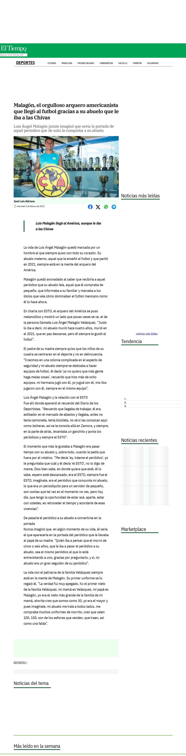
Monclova (67, 63)
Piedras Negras (86, 63)
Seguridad (152, 63)
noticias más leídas (147, 333)
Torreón (137, 63)
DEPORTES (25, 62)
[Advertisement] (93, 21)
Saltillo (122, 63)
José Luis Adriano (24, 201)
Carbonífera (106, 63)
